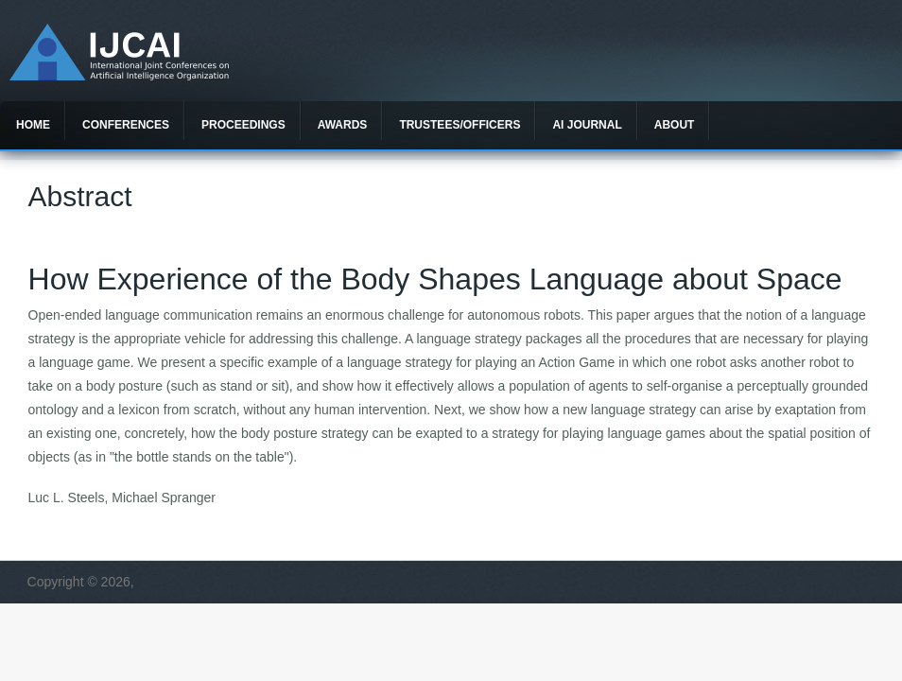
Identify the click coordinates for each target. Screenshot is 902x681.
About (674, 124)
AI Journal (586, 124)
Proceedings (243, 124)
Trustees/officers (459, 124)
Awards (343, 124)
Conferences (125, 124)
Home (33, 124)
